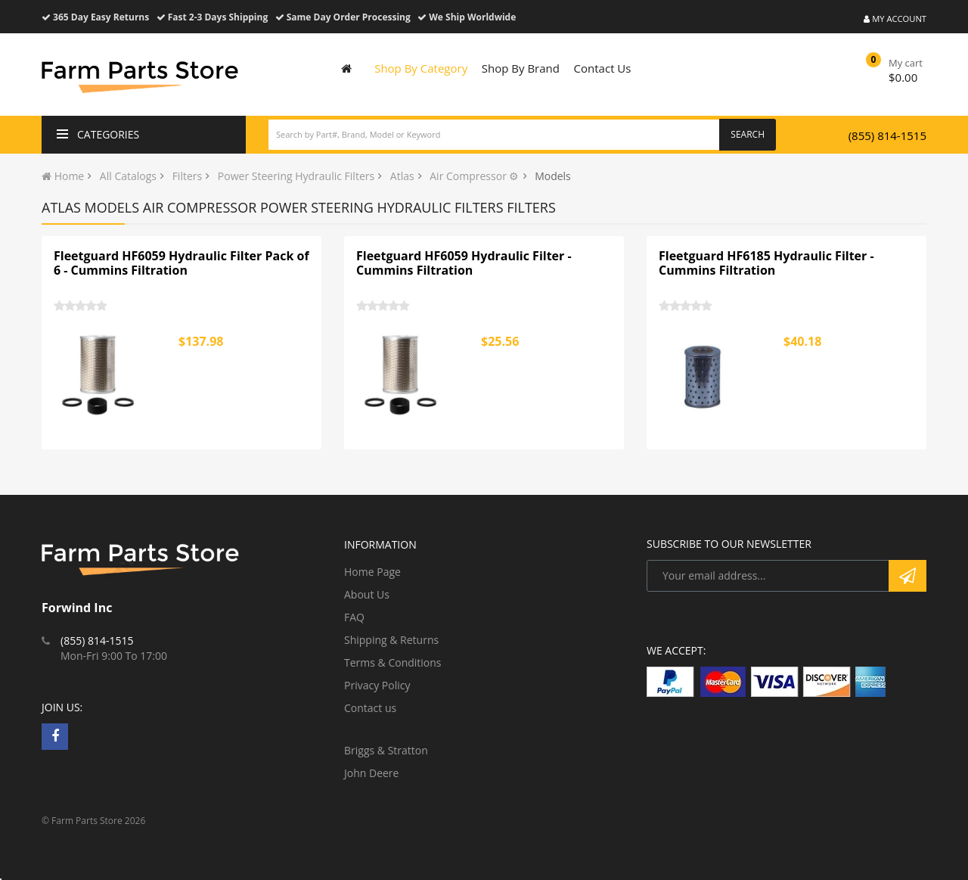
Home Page (372, 571)
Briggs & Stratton (386, 750)
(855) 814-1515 (887, 135)
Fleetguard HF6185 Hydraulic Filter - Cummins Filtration (766, 263)
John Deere (371, 773)
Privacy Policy (377, 685)
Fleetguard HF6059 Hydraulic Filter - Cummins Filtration (464, 263)
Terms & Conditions (393, 662)
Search (748, 134)
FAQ (354, 617)
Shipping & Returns (391, 640)
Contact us (370, 708)
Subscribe (907, 576)
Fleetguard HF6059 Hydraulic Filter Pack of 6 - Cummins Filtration (181, 263)
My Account (895, 18)
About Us (366, 594)
